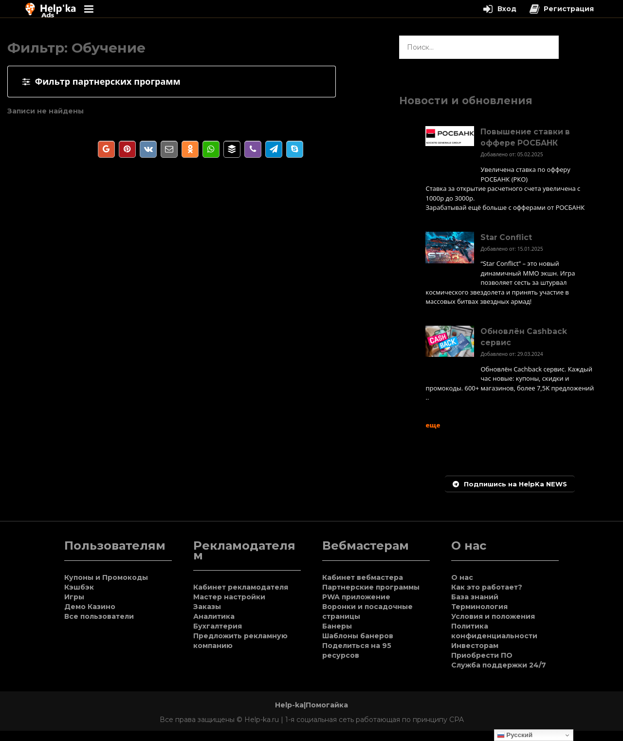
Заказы (207, 606)
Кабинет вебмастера (362, 577)
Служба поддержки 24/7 (498, 665)
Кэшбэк (79, 587)
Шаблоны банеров (357, 635)
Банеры (337, 626)
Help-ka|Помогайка (311, 705)
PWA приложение (356, 597)
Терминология (479, 606)
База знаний (474, 597)
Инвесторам (474, 645)
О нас (462, 577)
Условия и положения (493, 616)
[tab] (171, 81)
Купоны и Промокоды (106, 577)
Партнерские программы (371, 587)
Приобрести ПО (482, 655)
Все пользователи (99, 616)
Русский (515, 735)
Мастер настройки (229, 597)
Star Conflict (506, 237)
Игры (74, 597)
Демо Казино (89, 606)
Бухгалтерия (217, 626)
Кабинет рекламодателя (240, 587)
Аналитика (214, 616)
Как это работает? (486, 587)
